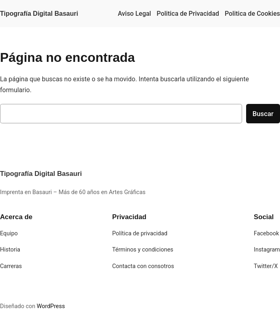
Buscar (263, 114)
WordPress (51, 306)
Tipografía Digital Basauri (39, 13)
